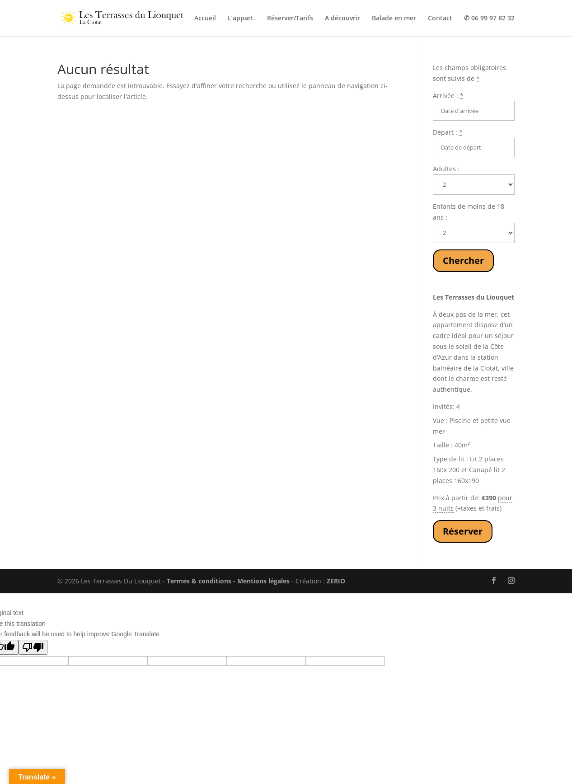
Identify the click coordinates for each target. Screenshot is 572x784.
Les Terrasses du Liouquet (473, 297)
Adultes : (446, 168)
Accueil (205, 18)
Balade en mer (394, 18)
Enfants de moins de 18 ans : (468, 211)
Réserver (463, 531)
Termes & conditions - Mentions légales (228, 581)
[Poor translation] (33, 647)
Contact (440, 18)
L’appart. (241, 18)
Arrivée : (448, 95)
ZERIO (336, 581)
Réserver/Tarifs (290, 18)
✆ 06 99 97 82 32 (489, 18)
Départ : (448, 132)
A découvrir (342, 18)
